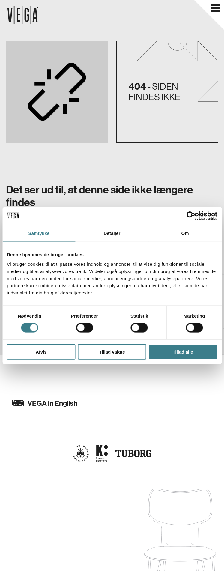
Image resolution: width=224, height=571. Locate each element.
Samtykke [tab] (38, 233)
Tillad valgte (112, 351)
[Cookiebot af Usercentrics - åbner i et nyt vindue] (191, 215)
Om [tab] (185, 233)
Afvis (41, 351)
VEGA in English (44, 403)
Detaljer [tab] (112, 233)
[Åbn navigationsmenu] (215, 8)
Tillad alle (183, 351)
